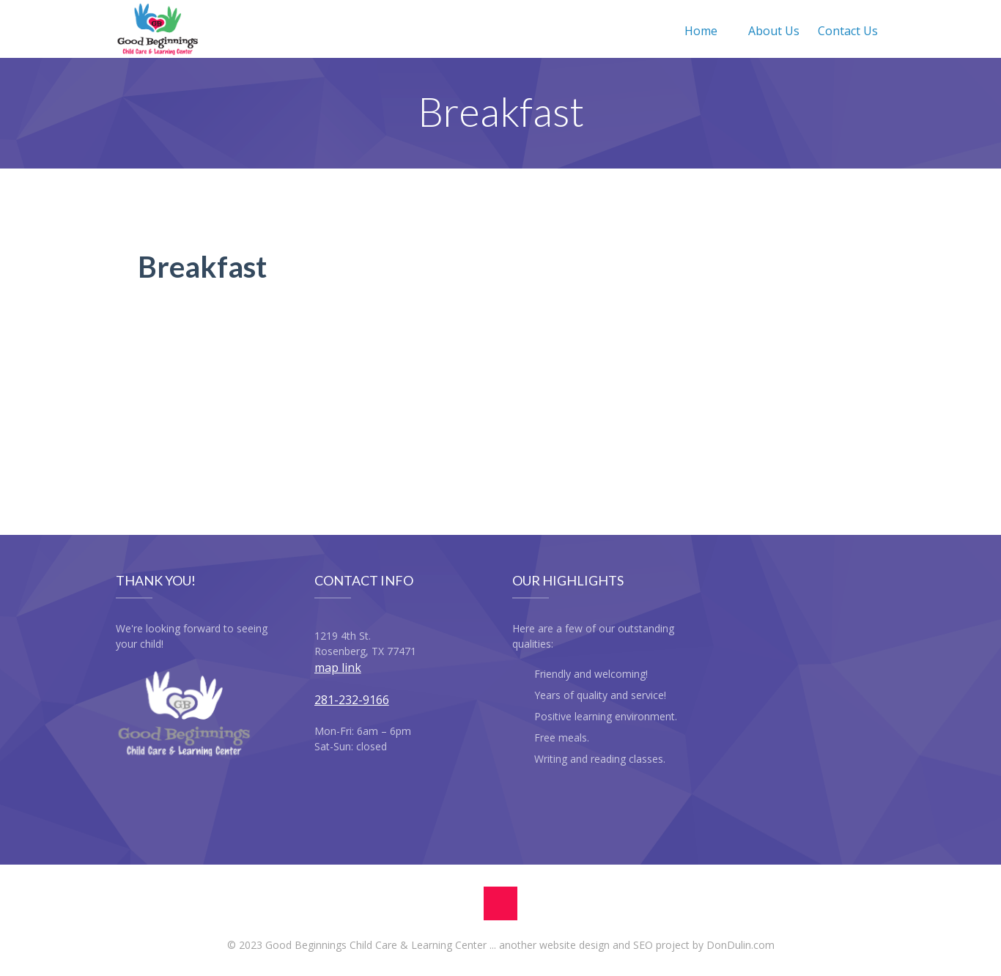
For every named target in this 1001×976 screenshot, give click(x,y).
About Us (773, 31)
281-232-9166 (351, 700)
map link (337, 667)
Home (700, 31)
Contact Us (848, 31)
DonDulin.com (740, 945)
